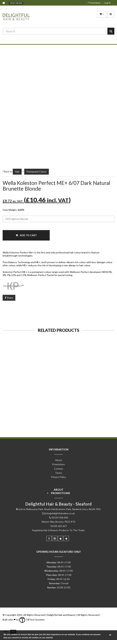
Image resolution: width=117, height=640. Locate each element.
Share (9, 297)
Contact (58, 468)
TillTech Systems (32, 619)
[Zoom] (108, 155)
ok (110, 635)
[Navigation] (110, 14)
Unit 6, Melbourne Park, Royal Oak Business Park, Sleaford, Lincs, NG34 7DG (59, 509)
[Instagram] (54, 538)
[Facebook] (49, 538)
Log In (107, 2)
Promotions (95, 2)
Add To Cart (26, 235)
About (58, 460)
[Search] (58, 31)
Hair (17, 171)
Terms (58, 472)
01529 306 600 (16, 3)
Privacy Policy (58, 476)
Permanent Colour (37, 171)
